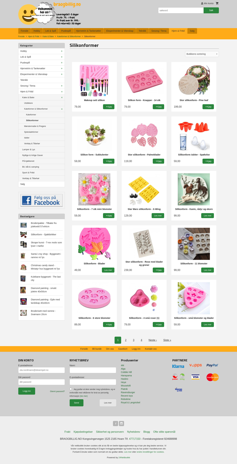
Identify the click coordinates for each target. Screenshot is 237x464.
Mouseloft (126, 385)
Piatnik (124, 389)
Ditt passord (24, 377)
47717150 (134, 438)
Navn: (73, 365)
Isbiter (27, 138)
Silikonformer (32, 120)
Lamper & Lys (28, 149)
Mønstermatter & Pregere (35, 126)
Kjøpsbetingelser (83, 431)
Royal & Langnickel (130, 402)
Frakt (67, 431)
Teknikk (142, 31)
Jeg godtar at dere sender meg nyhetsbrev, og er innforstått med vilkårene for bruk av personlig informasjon (92, 392)
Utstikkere (28, 103)
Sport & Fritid (28, 172)
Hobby (37, 31)
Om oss (110, 349)
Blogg (146, 431)
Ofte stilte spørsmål (164, 431)
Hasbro (124, 379)
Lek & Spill (50, 31)
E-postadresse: (77, 377)
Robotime (126, 399)
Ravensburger (128, 392)
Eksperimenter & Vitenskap (119, 31)
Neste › (153, 340)
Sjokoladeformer (31, 132)
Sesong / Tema (158, 31)
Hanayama (126, 375)
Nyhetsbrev (133, 431)
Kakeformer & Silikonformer (36, 109)
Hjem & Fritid (178, 31)
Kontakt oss (151, 349)
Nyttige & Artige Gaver (32, 155)
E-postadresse (25, 365)
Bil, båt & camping (30, 167)
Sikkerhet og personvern (110, 431)
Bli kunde (97, 349)
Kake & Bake (28, 97)
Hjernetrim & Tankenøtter (88, 31)
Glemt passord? (57, 391)
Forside (24, 31)
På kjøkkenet (28, 161)
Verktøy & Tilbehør (32, 143)
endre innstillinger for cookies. (150, 452)
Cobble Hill (126, 372)
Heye (123, 382)
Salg (192, 31)
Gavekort (122, 349)
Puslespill (66, 31)
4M (122, 365)
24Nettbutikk (124, 457)
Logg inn (136, 349)
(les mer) (84, 396)
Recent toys (127, 395)
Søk (211, 10)
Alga (123, 368)
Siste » (167, 340)
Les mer (108, 403)
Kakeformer (31, 115)
